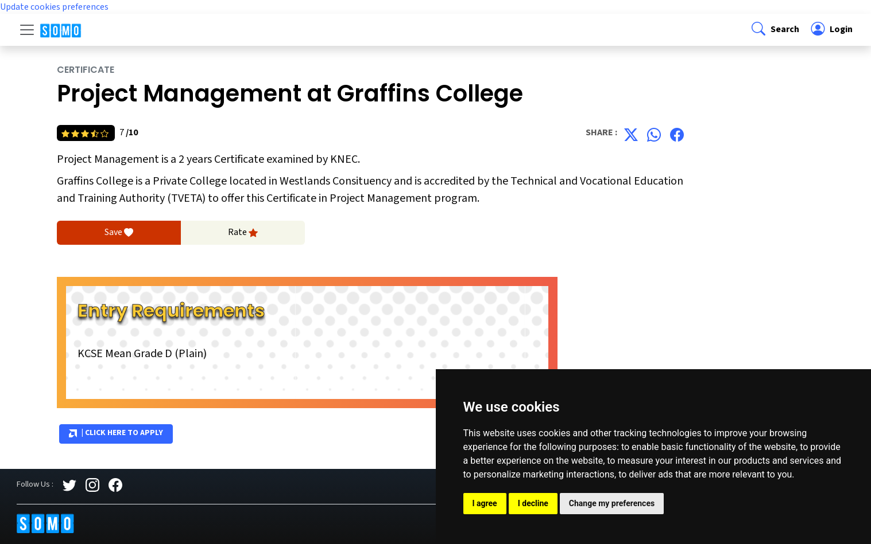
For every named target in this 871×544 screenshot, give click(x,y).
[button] (774, 29)
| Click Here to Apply (116, 433)
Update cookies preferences (54, 7)
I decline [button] (533, 503)
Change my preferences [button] (612, 503)
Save (118, 233)
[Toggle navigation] (27, 29)
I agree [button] (485, 503)
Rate (243, 233)
